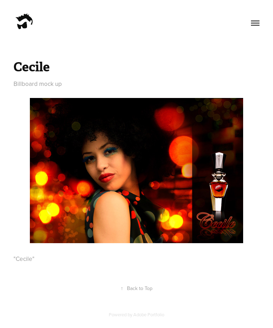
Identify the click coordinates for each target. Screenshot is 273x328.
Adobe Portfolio (148, 314)
